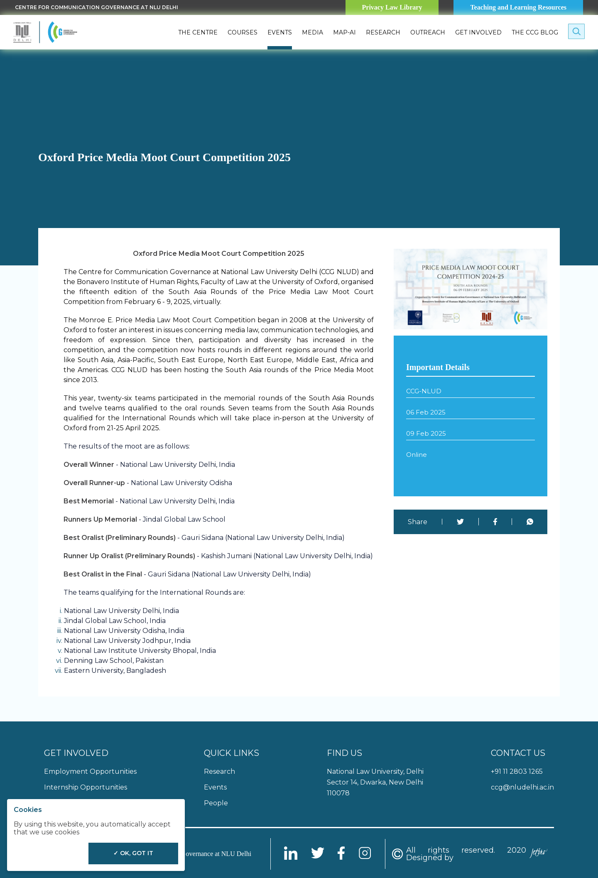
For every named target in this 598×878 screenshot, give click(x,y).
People (216, 803)
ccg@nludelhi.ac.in (522, 787)
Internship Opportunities (85, 787)
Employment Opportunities (90, 771)
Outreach (427, 32)
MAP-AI (344, 32)
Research (383, 32)
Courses (242, 32)
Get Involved (478, 32)
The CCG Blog (535, 32)
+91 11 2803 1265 (517, 771)
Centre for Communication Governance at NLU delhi (96, 7)
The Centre (198, 32)
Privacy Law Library (392, 7)
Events (279, 32)
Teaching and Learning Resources (518, 7)
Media (312, 32)
